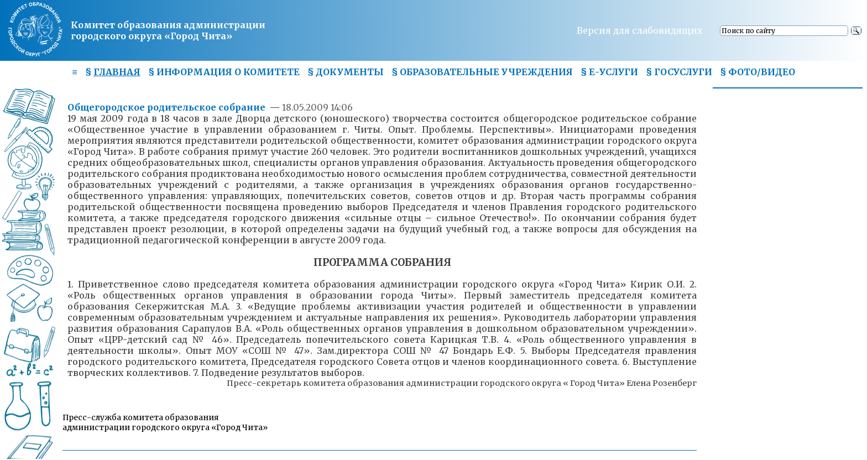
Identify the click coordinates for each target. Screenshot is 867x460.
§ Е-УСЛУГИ (609, 71)
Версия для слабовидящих (640, 30)
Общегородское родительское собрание (167, 107)
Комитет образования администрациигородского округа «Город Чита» (168, 30)
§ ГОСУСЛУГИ (679, 71)
